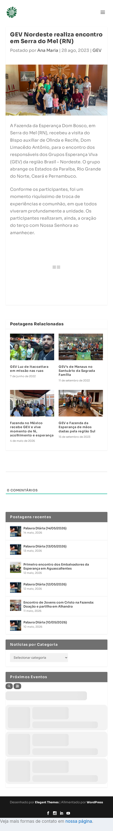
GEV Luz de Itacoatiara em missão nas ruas (29, 369)
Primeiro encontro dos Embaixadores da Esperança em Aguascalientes (56, 566)
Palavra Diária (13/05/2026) (44, 546)
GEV (96, 50)
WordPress (95, 802)
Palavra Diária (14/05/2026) (44, 528)
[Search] (9, 686)
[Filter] (17, 686)
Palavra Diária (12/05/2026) (44, 584)
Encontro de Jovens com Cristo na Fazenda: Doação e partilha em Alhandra (58, 604)
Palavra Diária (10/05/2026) (45, 622)
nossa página (78, 821)
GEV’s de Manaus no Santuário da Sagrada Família (77, 371)
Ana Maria (47, 50)
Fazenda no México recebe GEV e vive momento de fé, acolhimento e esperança (32, 429)
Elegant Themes (47, 802)
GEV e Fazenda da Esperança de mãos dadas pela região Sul (77, 427)
